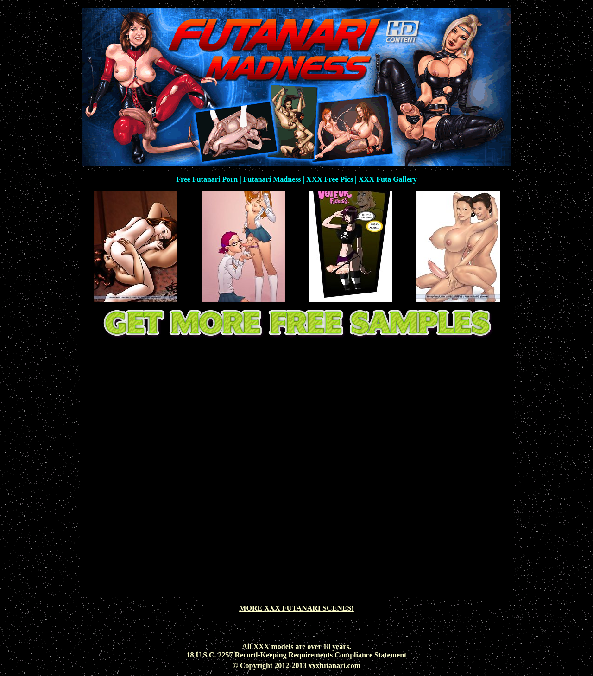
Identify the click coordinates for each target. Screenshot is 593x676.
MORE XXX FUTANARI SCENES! (296, 608)
